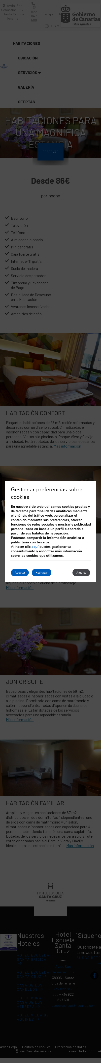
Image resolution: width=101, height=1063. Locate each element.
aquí (35, 546)
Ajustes (81, 573)
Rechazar (41, 573)
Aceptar (20, 573)
